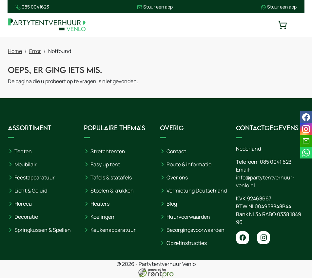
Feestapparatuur (34, 177)
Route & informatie (188, 164)
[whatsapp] (306, 152)
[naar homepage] (47, 25)
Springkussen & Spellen (42, 229)
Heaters (99, 203)
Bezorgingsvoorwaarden (195, 229)
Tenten (23, 151)
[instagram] (263, 237)
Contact (176, 151)
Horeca (23, 203)
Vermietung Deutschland (196, 190)
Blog (171, 203)
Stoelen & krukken (112, 190)
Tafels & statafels (111, 177)
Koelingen (102, 216)
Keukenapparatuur (113, 229)
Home (15, 51)
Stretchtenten (107, 151)
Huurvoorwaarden (188, 216)
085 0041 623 (276, 161)
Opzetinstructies (186, 243)
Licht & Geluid (30, 190)
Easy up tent (105, 164)
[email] (306, 141)
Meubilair (25, 164)
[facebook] (242, 237)
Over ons (177, 177)
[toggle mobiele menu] (299, 25)
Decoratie (26, 216)
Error (35, 51)
